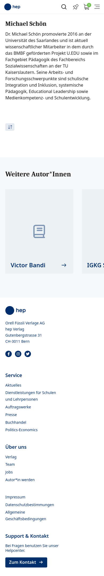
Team (10, 464)
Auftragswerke (18, 406)
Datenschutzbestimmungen (29, 504)
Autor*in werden (20, 479)
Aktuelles (13, 385)
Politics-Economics (21, 429)
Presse (11, 414)
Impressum (15, 496)
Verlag (11, 456)
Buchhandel (15, 422)
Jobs (9, 472)
